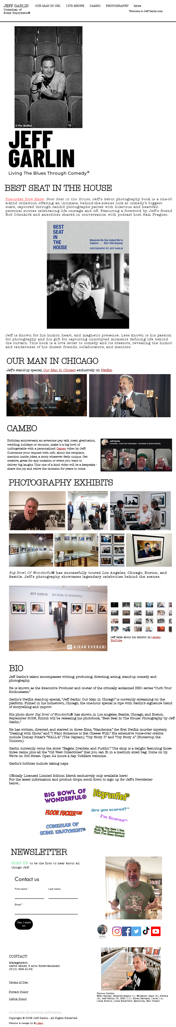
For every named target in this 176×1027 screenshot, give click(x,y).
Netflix (106, 370)
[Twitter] (136, 931)
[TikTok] (146, 931)
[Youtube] (156, 931)
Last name (54, 888)
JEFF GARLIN (16, 6)
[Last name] (62, 895)
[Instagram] (117, 931)
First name (22, 888)
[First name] (28, 895)
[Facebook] (126, 931)
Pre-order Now (19, 199)
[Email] (45, 911)
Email (19, 904)
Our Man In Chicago (59, 370)
